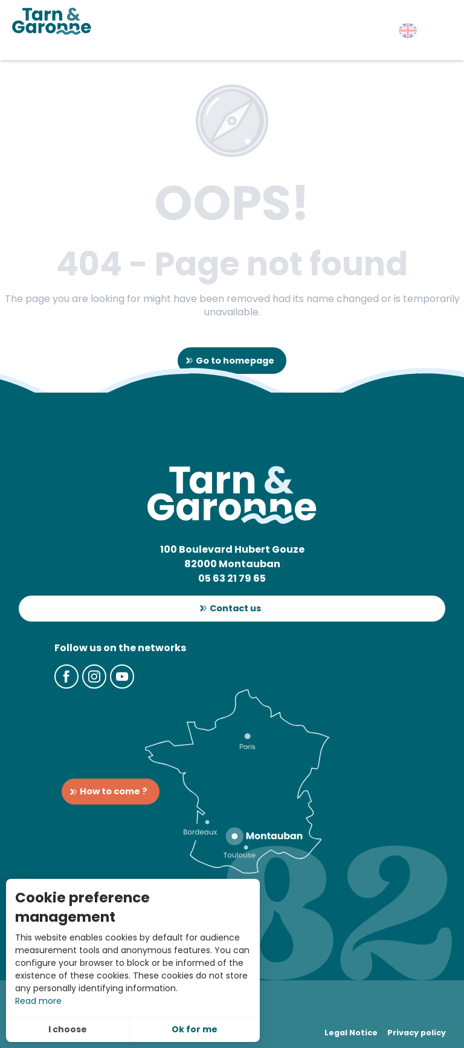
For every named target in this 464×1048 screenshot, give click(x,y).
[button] (408, 30)
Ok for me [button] (195, 1029)
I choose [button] (67, 1029)
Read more (38, 1001)
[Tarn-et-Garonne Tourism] (51, 21)
